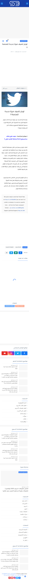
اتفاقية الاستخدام (23, 532)
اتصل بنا (25, 540)
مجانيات (25, 519)
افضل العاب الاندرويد (21, 405)
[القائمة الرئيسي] (27, 3)
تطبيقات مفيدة (23, 511)
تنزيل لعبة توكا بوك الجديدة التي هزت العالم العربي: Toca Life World (9, 382)
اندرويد (25, 506)
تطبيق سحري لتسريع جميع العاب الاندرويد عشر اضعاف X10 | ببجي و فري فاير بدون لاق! (9, 390)
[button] (20, 252)
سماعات (25, 517)
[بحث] (2, 3)
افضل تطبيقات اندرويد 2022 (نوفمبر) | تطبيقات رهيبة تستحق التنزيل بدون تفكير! (15, 490)
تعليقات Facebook (10, 305)
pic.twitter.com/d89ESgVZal (17, 208)
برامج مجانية (23, 413)
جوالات (24, 416)
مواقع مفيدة (23, 421)
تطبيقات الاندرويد (9, 247)
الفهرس (25, 537)
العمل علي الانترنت (21, 410)
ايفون (25, 509)
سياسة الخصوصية (22, 535)
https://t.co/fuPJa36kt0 (10, 199)
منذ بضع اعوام (13, 365)
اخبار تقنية (24, 500)
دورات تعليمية (23, 514)
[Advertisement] (14, 23)
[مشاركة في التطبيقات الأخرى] (7, 252)
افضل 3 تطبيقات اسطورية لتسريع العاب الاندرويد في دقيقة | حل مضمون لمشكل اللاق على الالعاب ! (9, 375)
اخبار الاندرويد (23, 40)
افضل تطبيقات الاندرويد (20, 408)
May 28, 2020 (21, 210)
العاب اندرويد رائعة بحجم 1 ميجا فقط (10, 367)
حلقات (24, 419)
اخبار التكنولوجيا (22, 402)
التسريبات (24, 503)
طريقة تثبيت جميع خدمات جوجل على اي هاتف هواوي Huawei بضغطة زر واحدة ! (9, 444)
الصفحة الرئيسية (23, 529)
